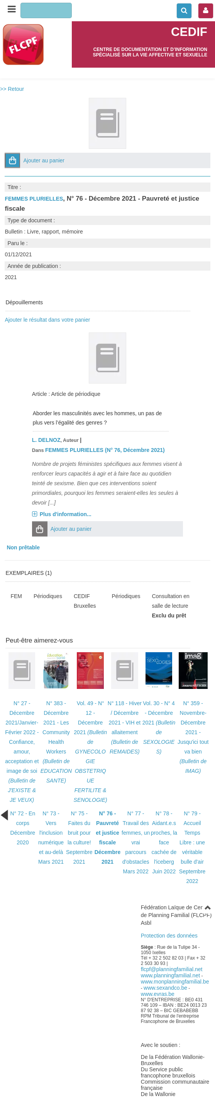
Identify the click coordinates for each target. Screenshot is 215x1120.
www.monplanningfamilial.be (175, 982)
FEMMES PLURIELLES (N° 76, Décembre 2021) (105, 450)
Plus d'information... (65, 514)
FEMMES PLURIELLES (34, 199)
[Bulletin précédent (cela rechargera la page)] (4, 814)
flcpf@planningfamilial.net (172, 969)
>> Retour (12, 89)
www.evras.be (157, 994)
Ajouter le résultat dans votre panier (47, 320)
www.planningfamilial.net (170, 975)
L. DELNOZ (46, 440)
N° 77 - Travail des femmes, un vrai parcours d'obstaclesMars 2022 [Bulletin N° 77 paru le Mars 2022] (136, 842)
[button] (12, 160)
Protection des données (169, 935)
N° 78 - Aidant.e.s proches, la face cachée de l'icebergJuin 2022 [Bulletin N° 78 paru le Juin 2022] (164, 842)
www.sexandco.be (165, 988)
